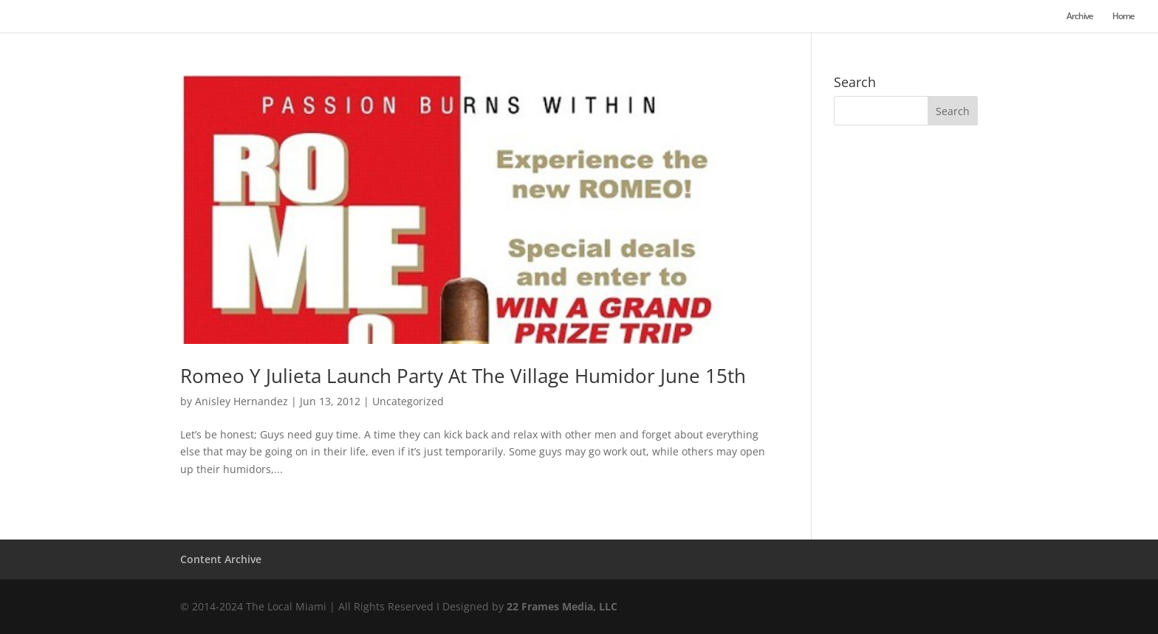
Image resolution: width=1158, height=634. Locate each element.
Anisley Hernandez (241, 401)
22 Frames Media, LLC (562, 606)
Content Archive (220, 559)
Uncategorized (408, 401)
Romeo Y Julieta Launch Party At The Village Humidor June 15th (463, 375)
